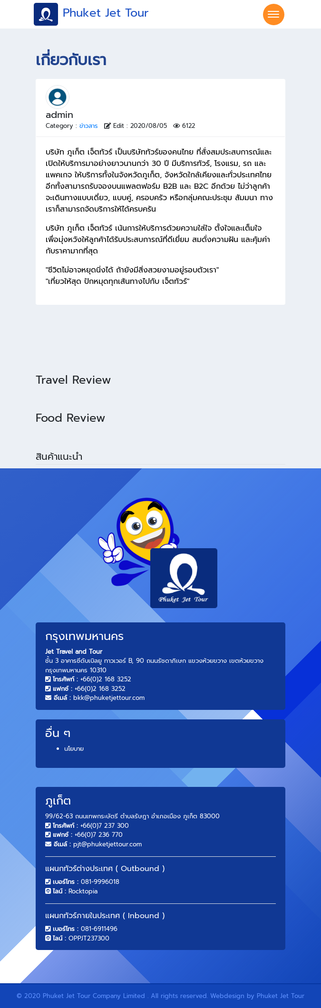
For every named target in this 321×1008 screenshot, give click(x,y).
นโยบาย (74, 748)
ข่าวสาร (88, 125)
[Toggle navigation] (273, 14)
